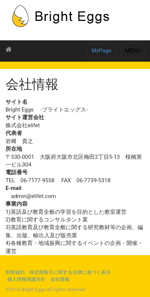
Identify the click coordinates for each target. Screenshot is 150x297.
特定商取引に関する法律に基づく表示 (70, 272)
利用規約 (15, 272)
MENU (132, 50)
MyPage (101, 50)
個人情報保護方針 (26, 279)
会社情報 (59, 279)
